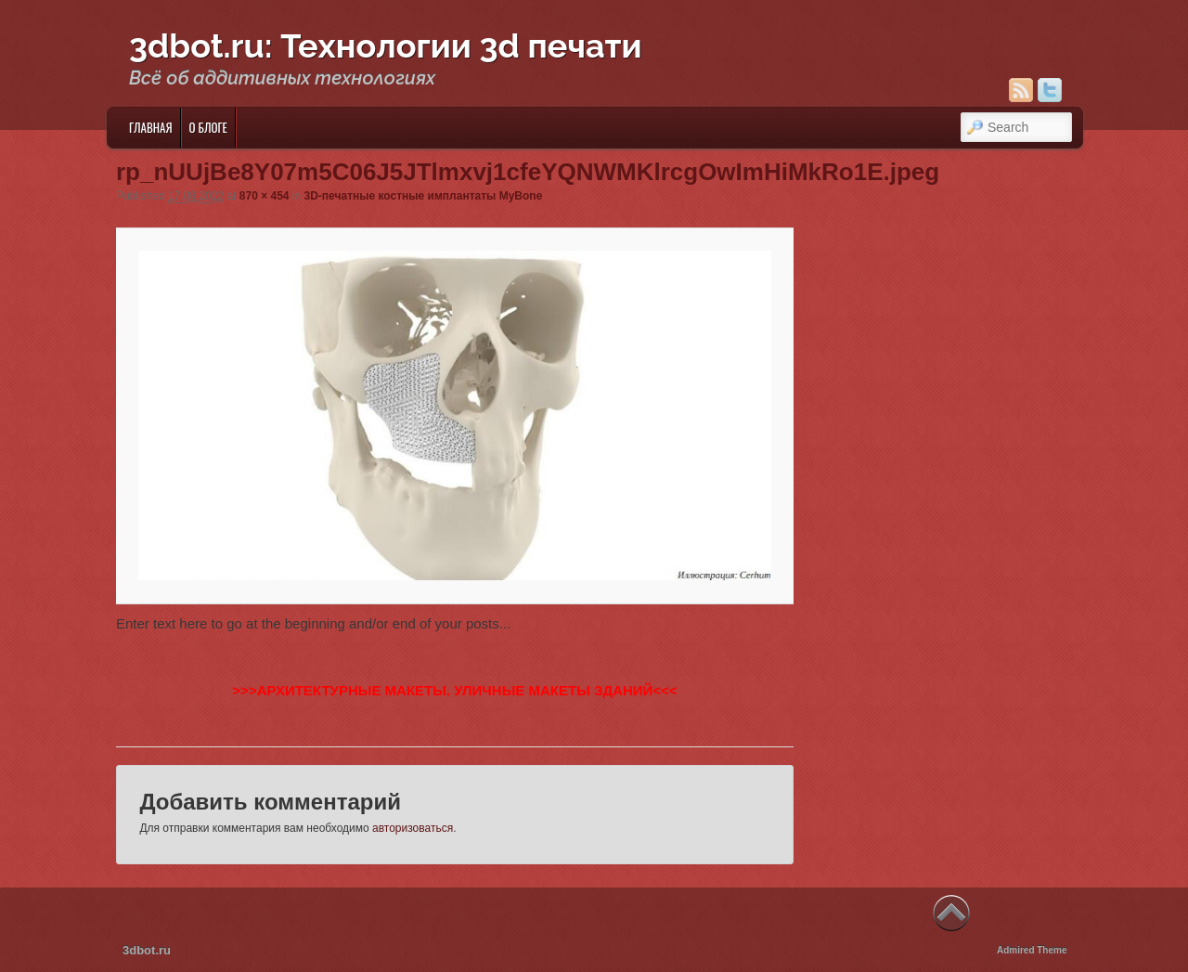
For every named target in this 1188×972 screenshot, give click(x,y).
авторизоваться (412, 828)
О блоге (208, 127)
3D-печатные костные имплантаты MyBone (423, 195)
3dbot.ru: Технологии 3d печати (385, 45)
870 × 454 (264, 195)
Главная (151, 127)
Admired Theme (1032, 950)
